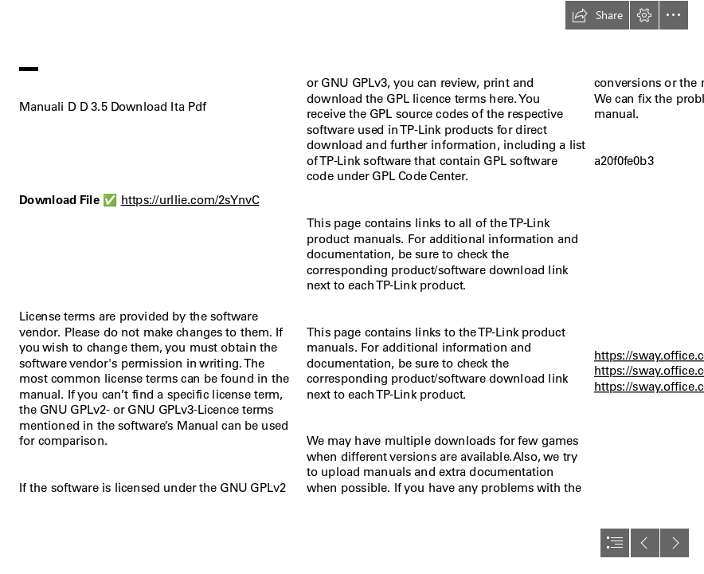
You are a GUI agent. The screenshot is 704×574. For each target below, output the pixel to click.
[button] (597, 15)
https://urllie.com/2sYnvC (190, 199)
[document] (352, 287)
